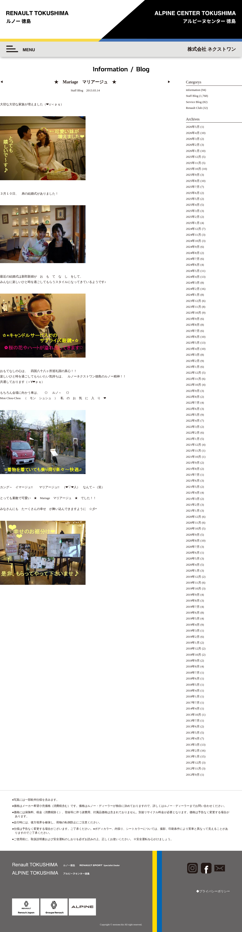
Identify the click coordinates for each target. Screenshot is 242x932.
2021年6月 (193, 480)
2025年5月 (193, 199)
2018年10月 (193, 654)
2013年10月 (193, 714)
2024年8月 (193, 253)
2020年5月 (193, 558)
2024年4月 (193, 276)
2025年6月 (193, 193)
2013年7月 (193, 720)
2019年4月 (193, 624)
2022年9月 (193, 391)
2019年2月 (193, 636)
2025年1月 (193, 223)
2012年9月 (193, 774)
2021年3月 (193, 498)
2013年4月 (193, 738)
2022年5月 (193, 414)
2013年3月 (193, 744)
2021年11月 (193, 450)
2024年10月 (193, 241)
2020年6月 (193, 552)
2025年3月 (193, 211)
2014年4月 (193, 708)
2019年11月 (193, 582)
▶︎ (169, 82)
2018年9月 (193, 660)
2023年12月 (193, 301)
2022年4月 (193, 420)
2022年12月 (193, 372)
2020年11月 (193, 522)
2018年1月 (193, 696)
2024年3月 (193, 282)
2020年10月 (193, 528)
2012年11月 (193, 768)
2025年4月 (193, 204)
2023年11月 (193, 306)
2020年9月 (193, 534)
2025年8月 (193, 181)
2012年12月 (193, 762)
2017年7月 (193, 702)
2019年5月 (193, 618)
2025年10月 (193, 169)
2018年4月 (193, 690)
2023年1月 (193, 366)
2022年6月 (193, 408)
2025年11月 (193, 163)
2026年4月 (193, 133)
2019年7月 (193, 606)
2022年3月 (193, 426)
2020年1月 (193, 570)
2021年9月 (193, 462)
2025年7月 (193, 186)
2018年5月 (193, 684)
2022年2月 (193, 432)
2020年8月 (193, 540)
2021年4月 (193, 492)
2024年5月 (193, 271)
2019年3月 (193, 630)
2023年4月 (193, 349)
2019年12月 (193, 576)
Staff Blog (192, 96)
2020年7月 (193, 546)
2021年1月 (193, 510)
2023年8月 (193, 324)
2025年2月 (193, 216)
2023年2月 (193, 361)
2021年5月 (193, 486)
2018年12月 (193, 648)
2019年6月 (193, 612)
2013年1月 (193, 756)
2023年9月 (193, 319)
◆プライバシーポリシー (213, 891)
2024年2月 (193, 289)
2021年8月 (193, 468)
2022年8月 (193, 396)
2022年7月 (193, 402)
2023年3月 (193, 354)
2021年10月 (193, 456)
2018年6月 (193, 678)
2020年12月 (193, 516)
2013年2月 (193, 750)
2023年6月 (193, 336)
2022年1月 (193, 438)
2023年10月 (193, 312)
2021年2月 (193, 504)
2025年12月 (193, 156)
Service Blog (194, 102)
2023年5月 (193, 342)
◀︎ (1, 82)
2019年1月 (193, 642)
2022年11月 (193, 378)
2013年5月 (193, 732)
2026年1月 (193, 151)
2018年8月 (193, 666)
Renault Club (194, 108)
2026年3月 (193, 139)
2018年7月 (193, 672)
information (193, 90)
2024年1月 (193, 294)
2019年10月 (193, 588)
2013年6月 (193, 726)
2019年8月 (193, 600)
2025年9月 (193, 174)
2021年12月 (193, 444)
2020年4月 (193, 564)
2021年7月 (193, 474)
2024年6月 (193, 264)
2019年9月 (193, 594)
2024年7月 (193, 259)
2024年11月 (193, 234)
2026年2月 (193, 144)
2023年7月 (193, 331)
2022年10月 (193, 384)
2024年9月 (193, 246)
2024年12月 (193, 229)
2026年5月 (193, 126)
